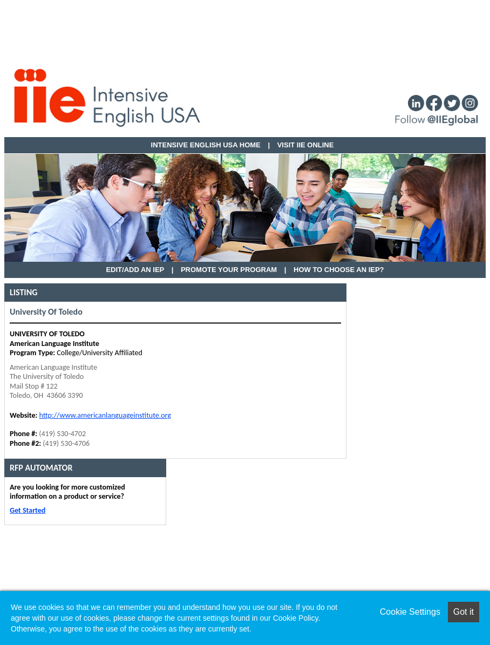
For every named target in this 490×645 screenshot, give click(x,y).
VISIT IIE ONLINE (305, 145)
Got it (463, 611)
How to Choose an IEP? (339, 270)
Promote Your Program (229, 270)
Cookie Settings (410, 611)
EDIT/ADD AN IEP (135, 270)
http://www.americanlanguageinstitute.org (105, 415)
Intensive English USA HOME (206, 145)
